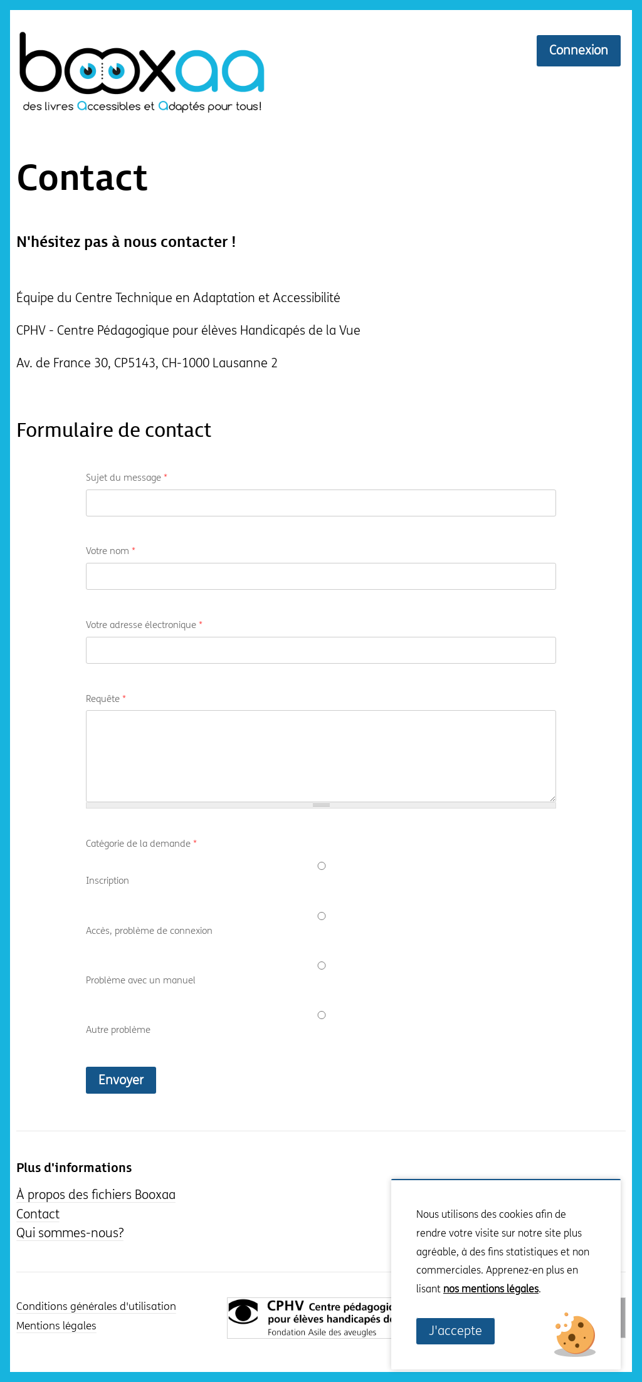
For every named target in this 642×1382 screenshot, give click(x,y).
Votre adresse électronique (144, 625)
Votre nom (110, 551)
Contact (82, 179)
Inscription (107, 880)
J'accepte (455, 1331)
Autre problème (118, 1029)
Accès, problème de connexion (149, 930)
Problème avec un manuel (141, 980)
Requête (106, 698)
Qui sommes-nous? (70, 1233)
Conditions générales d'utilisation (96, 1307)
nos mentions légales (491, 1289)
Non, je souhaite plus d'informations (488, 1308)
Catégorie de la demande (141, 843)
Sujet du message (126, 477)
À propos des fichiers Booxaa (96, 1195)
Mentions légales (56, 1326)
